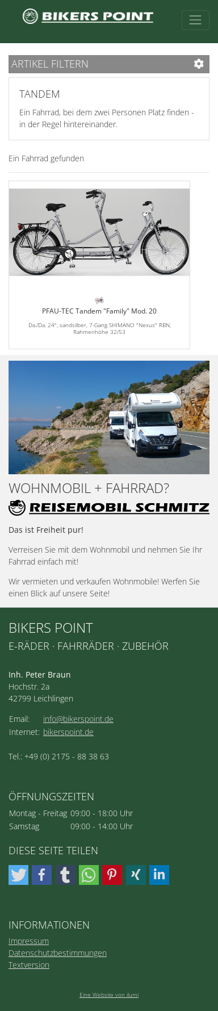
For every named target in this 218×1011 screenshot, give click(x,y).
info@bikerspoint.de (78, 718)
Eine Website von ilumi (109, 995)
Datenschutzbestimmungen (58, 952)
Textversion (29, 964)
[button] (18, 875)
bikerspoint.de (68, 731)
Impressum (29, 940)
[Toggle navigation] (195, 20)
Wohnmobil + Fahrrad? (89, 488)
